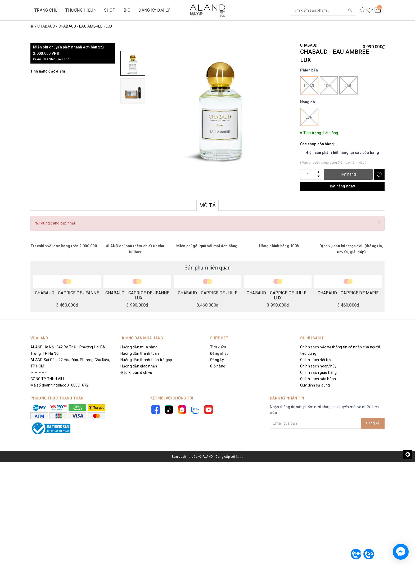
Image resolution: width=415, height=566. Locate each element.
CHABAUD (309, 45)
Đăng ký (217, 360)
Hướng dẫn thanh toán (139, 353)
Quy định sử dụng (315, 385)
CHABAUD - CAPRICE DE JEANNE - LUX (137, 295)
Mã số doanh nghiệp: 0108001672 (59, 385)
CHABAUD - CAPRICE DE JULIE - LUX (278, 295)
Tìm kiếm (218, 347)
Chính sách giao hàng (318, 372)
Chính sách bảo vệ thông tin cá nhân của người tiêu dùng (340, 350)
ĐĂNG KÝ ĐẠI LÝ (154, 10)
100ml (309, 85)
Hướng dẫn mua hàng (139, 347)
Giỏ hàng (217, 366)
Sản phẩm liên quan (207, 267)
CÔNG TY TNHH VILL (47, 379)
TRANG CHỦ (45, 10)
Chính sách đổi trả (315, 360)
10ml (329, 85)
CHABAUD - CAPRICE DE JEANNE (67, 293)
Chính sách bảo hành (318, 379)
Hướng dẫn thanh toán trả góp (146, 360)
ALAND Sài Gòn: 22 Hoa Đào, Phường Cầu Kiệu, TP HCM (70, 363)
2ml (348, 85)
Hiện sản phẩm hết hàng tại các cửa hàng (342, 152)
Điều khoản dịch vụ (136, 372)
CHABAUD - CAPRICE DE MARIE (348, 293)
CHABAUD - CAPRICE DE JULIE (207, 293)
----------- (38, 372)
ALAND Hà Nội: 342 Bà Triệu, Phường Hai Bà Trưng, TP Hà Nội (67, 350)
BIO (127, 10)
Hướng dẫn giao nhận (138, 366)
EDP (309, 117)
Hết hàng (348, 174)
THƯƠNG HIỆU (80, 10)
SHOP (110, 10)
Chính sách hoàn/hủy (318, 366)
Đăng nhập (219, 353)
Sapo (239, 457)
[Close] (379, 222)
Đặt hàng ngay (342, 186)
